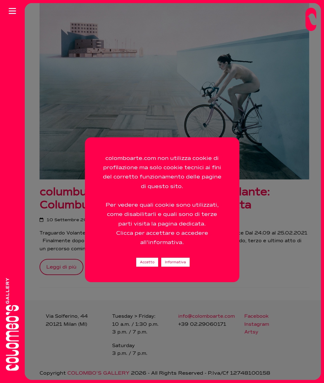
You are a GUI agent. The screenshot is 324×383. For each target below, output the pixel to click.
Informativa (175, 262)
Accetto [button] (147, 262)
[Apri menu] (12, 10)
